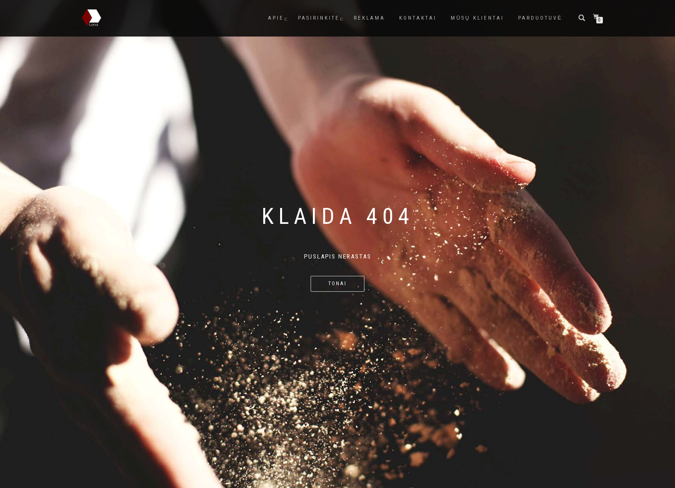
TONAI (337, 284)
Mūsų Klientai (477, 18)
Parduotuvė (540, 18)
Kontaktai (418, 18)
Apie (276, 18)
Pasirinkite (319, 18)
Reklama (369, 18)
